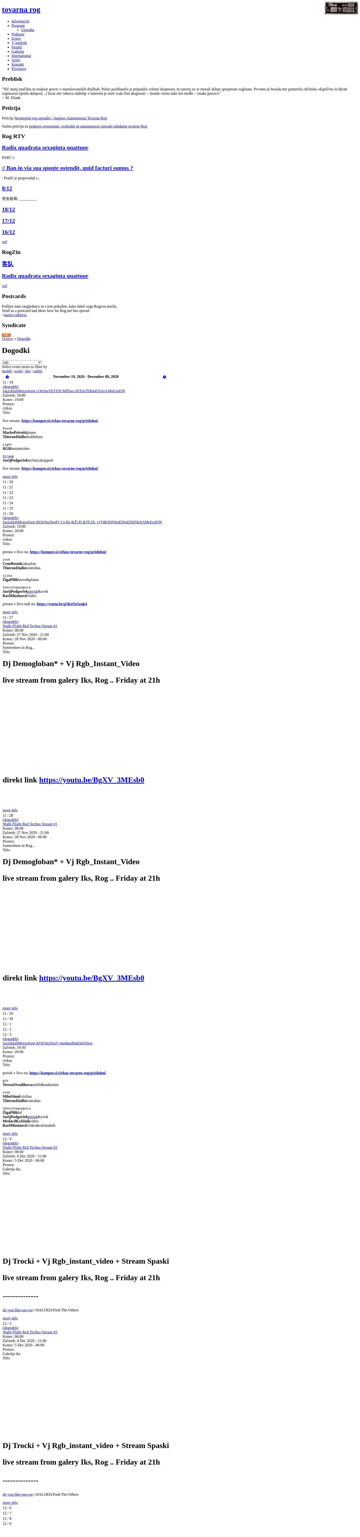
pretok (33, 596)
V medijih (19, 43)
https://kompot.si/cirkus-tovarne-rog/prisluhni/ (60, 421)
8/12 (7, 188)
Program (18, 25)
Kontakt (18, 64)
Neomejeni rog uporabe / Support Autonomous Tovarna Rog (60, 118)
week (18, 371)
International (21, 56)
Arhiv (16, 60)
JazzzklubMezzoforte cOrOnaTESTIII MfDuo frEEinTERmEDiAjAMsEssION (64, 391)
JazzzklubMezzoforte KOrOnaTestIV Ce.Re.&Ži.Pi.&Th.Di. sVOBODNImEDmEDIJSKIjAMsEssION (82, 524)
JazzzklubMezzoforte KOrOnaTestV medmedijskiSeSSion (48, 1047)
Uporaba (27, 30)
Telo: (7, 413)
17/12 (8, 220)
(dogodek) (10, 387)
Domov (7, 339)
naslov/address (15, 315)
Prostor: (9, 404)
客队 (7, 264)
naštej (37, 371)
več (4, 242)
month (7, 371)
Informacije (20, 21)
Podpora (18, 34)
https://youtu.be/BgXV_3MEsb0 (91, 784)
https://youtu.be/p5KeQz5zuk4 (62, 608)
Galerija (18, 51)
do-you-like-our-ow (18, 1316)
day (28, 371)
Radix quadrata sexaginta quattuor (45, 147)
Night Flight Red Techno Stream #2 (30, 1154)
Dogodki (24, 339)
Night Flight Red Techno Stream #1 (30, 630)
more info (10, 479)
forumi (17, 47)
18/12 (8, 209)
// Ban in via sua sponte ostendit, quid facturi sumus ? (67, 168)
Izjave (16, 38)
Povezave (19, 69)
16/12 (8, 232)
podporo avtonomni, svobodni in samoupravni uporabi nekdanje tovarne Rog (88, 126)
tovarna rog (21, 9)
